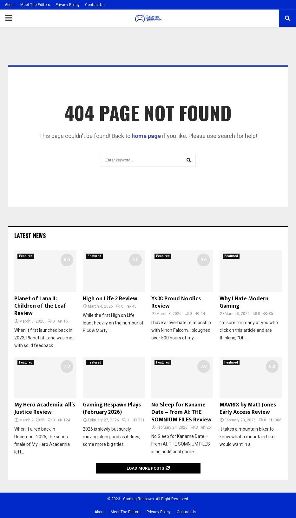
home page (146, 136)
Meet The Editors (35, 5)
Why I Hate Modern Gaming (244, 302)
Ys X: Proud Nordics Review (176, 302)
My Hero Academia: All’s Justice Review (44, 408)
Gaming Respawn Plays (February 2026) (112, 408)
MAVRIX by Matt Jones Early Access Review (248, 408)
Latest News (30, 235)
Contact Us (95, 5)
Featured (26, 256)
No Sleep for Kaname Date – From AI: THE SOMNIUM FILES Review (181, 412)
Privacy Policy (68, 5)
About (10, 5)
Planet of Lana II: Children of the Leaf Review (40, 306)
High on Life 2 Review (110, 298)
